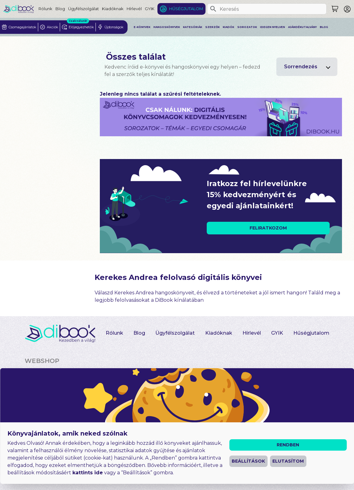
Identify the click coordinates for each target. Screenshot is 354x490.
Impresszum (159, 468)
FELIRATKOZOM (268, 228)
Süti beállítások (196, 479)
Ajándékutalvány (302, 27)
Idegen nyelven (272, 27)
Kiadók (228, 27)
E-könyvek (142, 27)
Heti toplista (170, 391)
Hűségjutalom (186, 8)
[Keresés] (213, 9)
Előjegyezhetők (111, 397)
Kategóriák (192, 27)
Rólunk (45, 8)
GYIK (149, 8)
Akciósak (100, 372)
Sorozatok (247, 27)
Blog (60, 8)
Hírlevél (134, 8)
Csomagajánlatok (114, 385)
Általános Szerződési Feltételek (65, 479)
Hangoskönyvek (166, 27)
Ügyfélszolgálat (83, 8)
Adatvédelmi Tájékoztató (141, 479)
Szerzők (212, 27)
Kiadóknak (113, 8)
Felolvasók (261, 385)
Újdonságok (170, 379)
